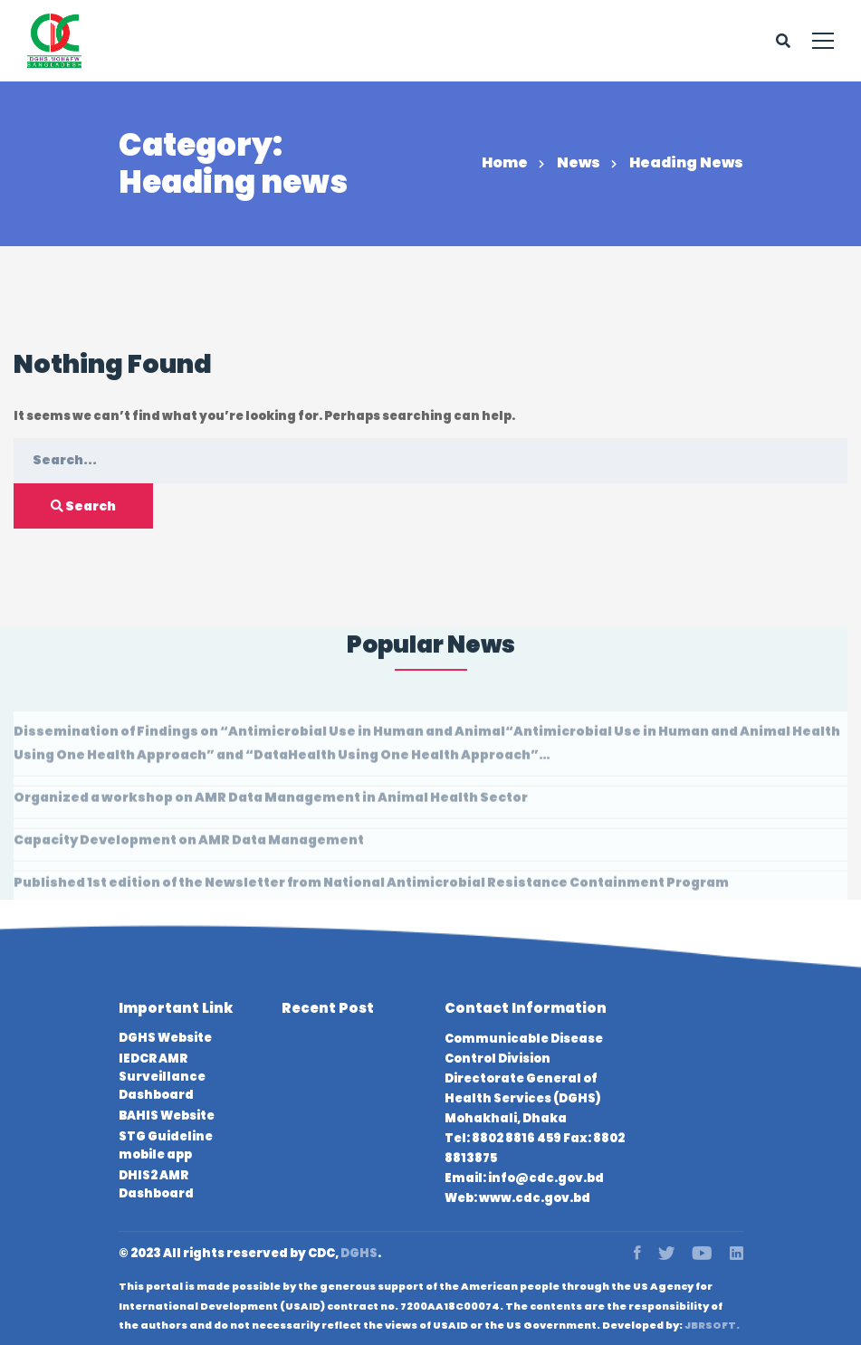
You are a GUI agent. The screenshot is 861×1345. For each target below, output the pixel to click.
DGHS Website (165, 1037)
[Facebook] (637, 1253)
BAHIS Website (167, 1115)
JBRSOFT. (712, 1325)
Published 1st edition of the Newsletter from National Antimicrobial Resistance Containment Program (371, 887)
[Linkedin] (736, 1253)
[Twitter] (666, 1253)
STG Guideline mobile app (166, 1145)
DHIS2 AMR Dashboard (156, 1184)
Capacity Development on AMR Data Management (189, 844)
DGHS (359, 1253)
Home (505, 162)
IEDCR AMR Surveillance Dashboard (162, 1076)
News (578, 162)
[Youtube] (702, 1253)
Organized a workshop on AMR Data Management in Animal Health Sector (271, 802)
